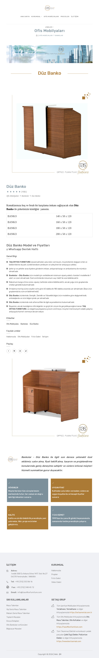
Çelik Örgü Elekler (71, 635)
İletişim (75, 16)
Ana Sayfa (25, 16)
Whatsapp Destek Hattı (23, 249)
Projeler (65, 16)
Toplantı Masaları (13, 617)
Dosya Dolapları (12, 621)
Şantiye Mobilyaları (68, 606)
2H (60, 654)
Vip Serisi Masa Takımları (16, 609)
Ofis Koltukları (75, 620)
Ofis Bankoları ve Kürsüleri (16, 625)
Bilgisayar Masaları (14, 629)
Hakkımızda (11, 337)
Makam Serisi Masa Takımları (18, 613)
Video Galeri (56, 582)
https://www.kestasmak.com (69, 641)
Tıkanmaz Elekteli (68, 631)
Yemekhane (71, 609)
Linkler (49, 27)
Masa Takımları (12, 605)
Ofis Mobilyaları (51, 16)
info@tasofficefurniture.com (30, 592)
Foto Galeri (36, 337)
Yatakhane (61, 609)
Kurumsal (36, 16)
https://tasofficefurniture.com (69, 627)
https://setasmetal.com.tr (81, 612)
